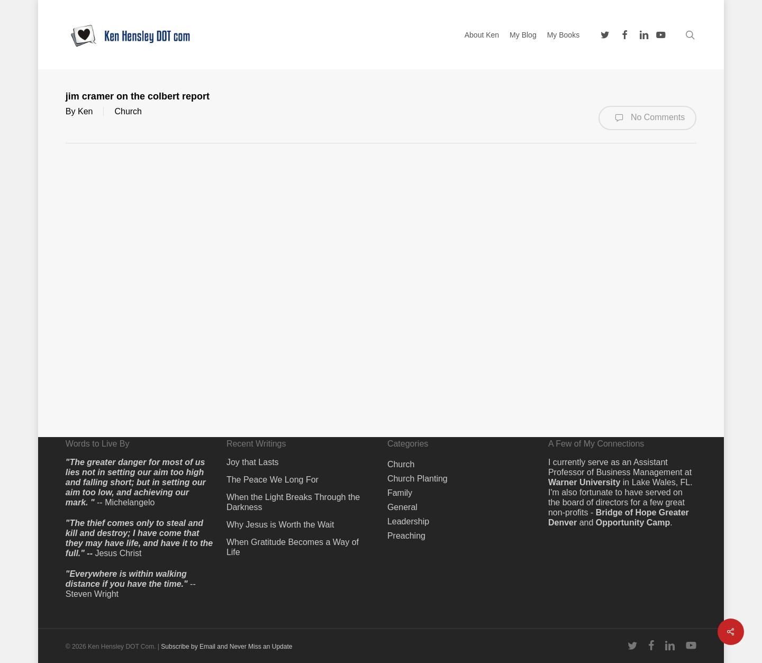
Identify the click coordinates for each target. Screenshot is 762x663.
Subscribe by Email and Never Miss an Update (226, 646)
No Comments (647, 118)
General (402, 507)
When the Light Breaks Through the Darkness (293, 502)
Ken (85, 111)
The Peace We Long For (272, 479)
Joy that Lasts (252, 462)
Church (128, 111)
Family (399, 492)
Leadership (408, 521)
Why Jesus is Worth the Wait (280, 524)
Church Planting (417, 478)
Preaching (406, 535)
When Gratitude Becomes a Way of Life (292, 547)
